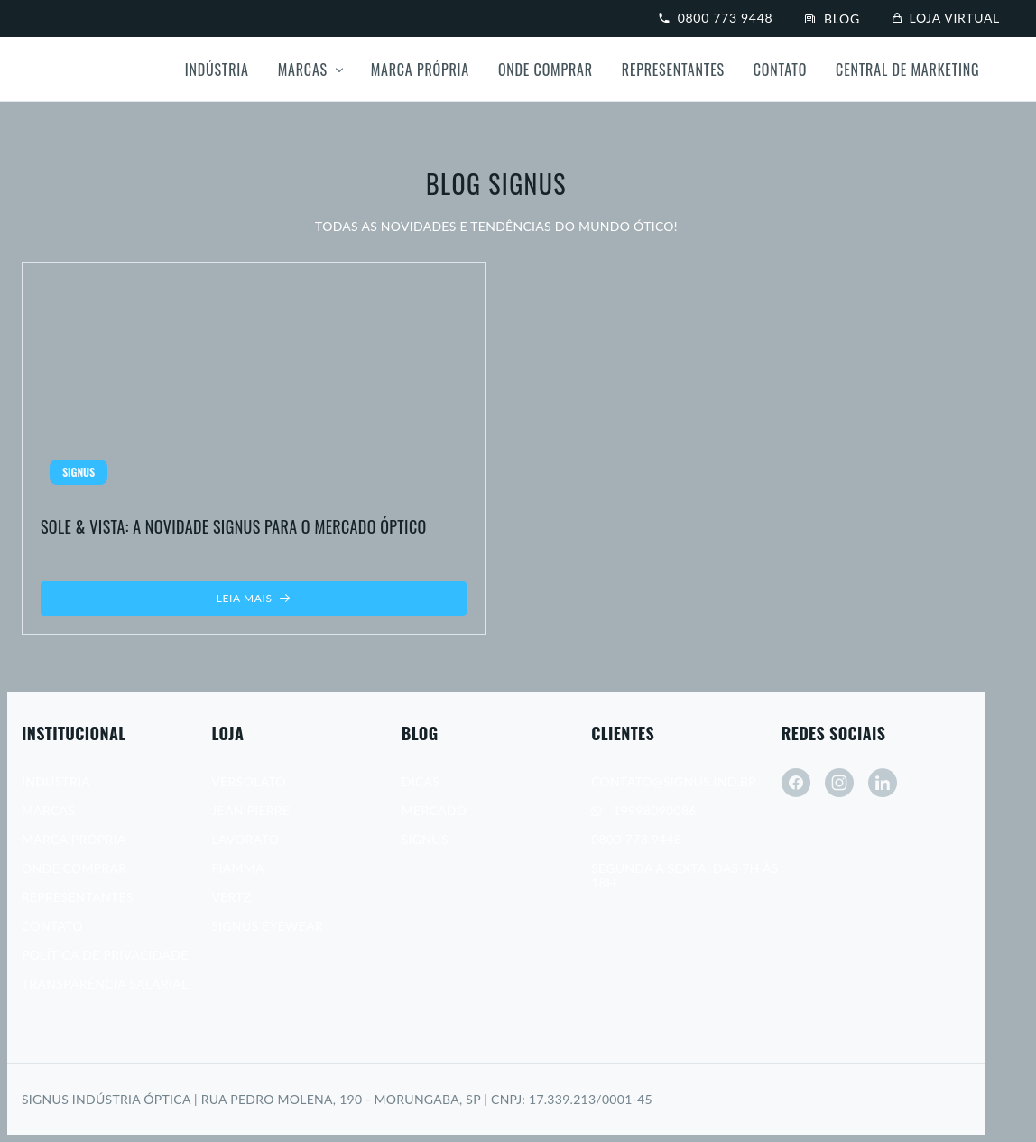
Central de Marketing (907, 69)
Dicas (420, 781)
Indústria (217, 69)
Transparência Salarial (105, 983)
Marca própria (420, 69)
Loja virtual (946, 17)
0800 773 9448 (715, 17)
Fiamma (237, 868)
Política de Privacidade (105, 954)
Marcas (303, 69)
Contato (780, 69)
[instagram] (839, 782)
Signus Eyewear (267, 925)
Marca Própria (74, 839)
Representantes (673, 69)
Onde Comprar (545, 69)
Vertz (231, 897)
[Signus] (97, 69)
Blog (832, 18)
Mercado (434, 810)
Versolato (248, 781)
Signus (425, 839)
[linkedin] (882, 782)
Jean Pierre (250, 810)
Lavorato (245, 839)
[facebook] (796, 782)
